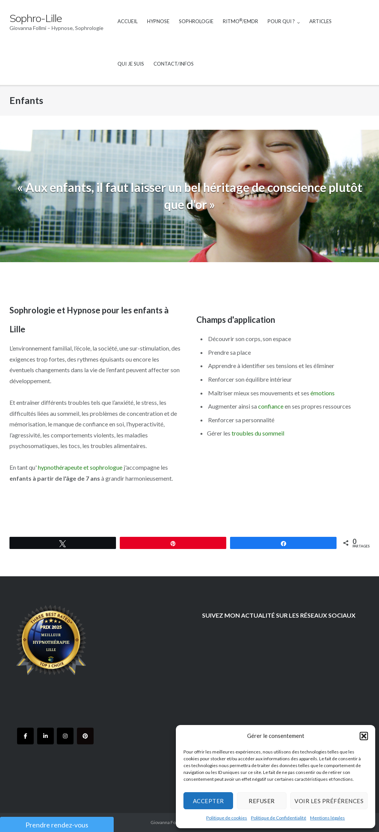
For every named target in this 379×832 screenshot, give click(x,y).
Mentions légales (327, 818)
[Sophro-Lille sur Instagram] (65, 736)
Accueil (127, 21)
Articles (320, 21)
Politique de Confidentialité (278, 818)
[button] (364, 736)
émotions (322, 392)
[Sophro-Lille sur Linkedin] (45, 736)
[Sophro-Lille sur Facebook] (25, 736)
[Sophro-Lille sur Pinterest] (85, 736)
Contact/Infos (173, 64)
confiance (270, 406)
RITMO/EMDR (240, 21)
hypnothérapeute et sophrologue (81, 467)
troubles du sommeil (258, 433)
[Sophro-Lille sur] (105, 736)
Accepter (208, 800)
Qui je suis (130, 64)
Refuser (262, 800)
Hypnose (158, 21)
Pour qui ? (281, 21)
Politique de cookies (226, 818)
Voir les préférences (328, 800)
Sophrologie (196, 21)
